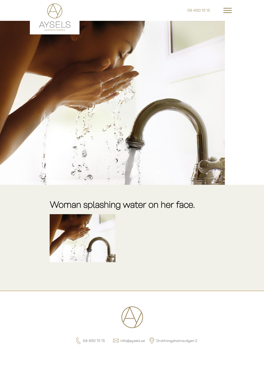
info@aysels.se (128, 341)
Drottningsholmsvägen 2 (172, 341)
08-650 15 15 (90, 341)
